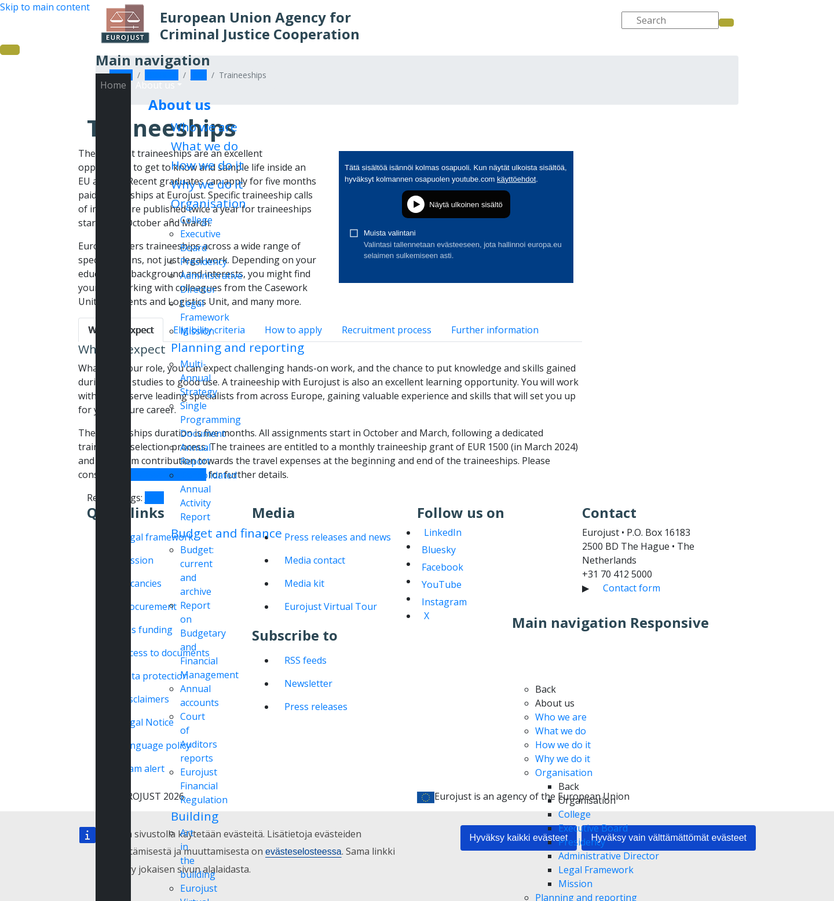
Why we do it (207, 184)
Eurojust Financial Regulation (204, 786)
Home (113, 85)
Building (194, 816)
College (196, 220)
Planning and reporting (237, 347)
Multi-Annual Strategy (198, 378)
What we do (204, 146)
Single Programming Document (210, 419)
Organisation (208, 203)
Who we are (204, 127)
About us (179, 104)
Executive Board (593, 828)
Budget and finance (226, 533)
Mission (197, 331)
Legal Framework (596, 869)
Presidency (203, 261)
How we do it (207, 165)
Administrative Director (608, 855)
